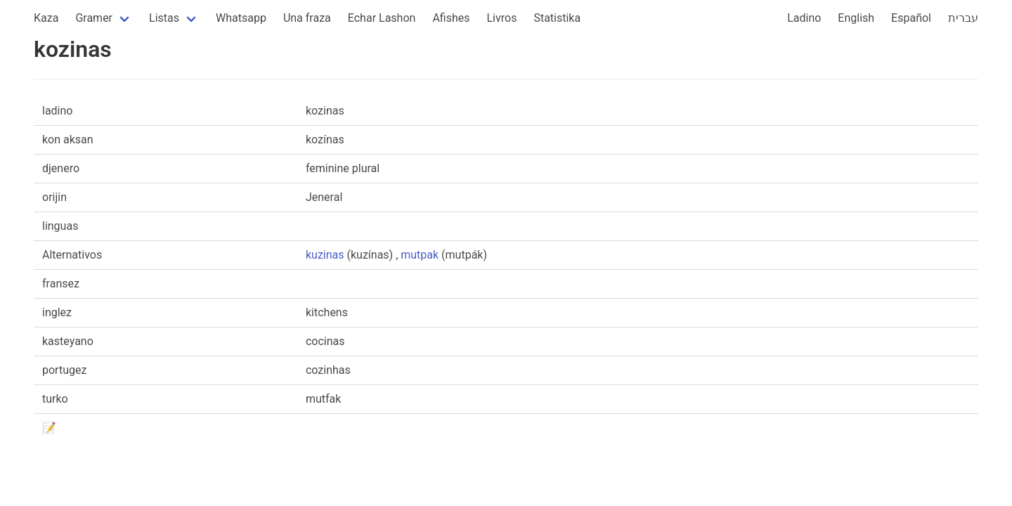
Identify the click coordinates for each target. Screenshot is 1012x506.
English (856, 18)
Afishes (450, 18)
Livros (502, 18)
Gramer (93, 18)
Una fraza (307, 18)
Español (911, 18)
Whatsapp (241, 18)
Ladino (804, 18)
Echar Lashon (382, 18)
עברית (963, 18)
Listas (164, 18)
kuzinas (325, 254)
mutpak (420, 254)
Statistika (556, 18)
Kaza (46, 18)
